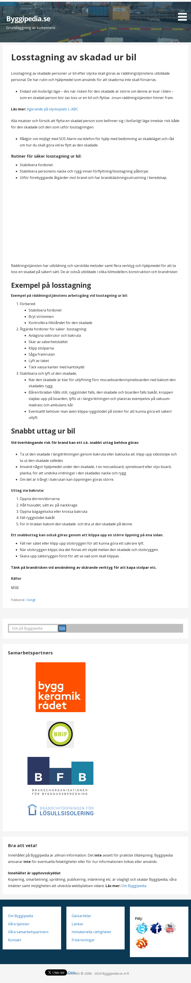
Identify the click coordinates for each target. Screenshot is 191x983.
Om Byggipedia (133, 885)
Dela (72, 972)
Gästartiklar (81, 915)
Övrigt (31, 600)
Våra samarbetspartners (28, 931)
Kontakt (14, 940)
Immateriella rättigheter (91, 931)
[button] (184, 11)
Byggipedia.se (28, 18)
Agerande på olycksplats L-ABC (52, 109)
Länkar (77, 924)
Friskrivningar (83, 940)
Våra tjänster (18, 924)
